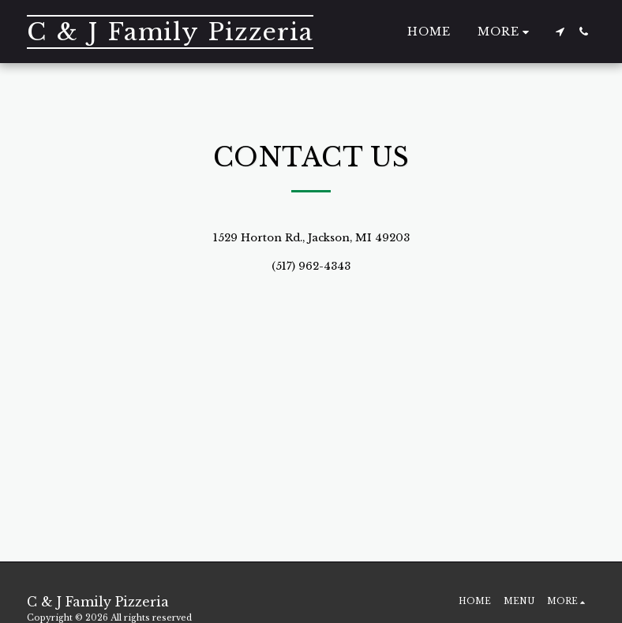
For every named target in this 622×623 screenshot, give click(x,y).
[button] (560, 31)
